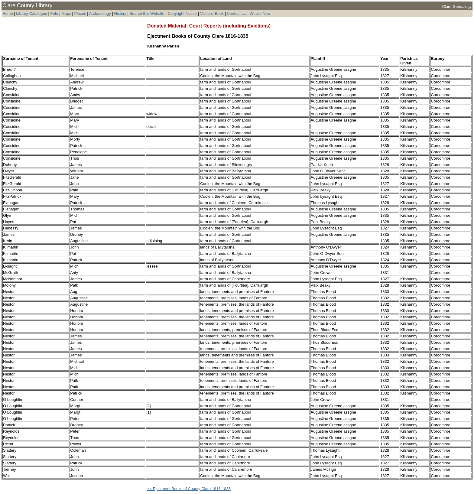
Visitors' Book (212, 13)
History (120, 13)
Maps (66, 13)
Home (7, 13)
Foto (55, 13)
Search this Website (146, 13)
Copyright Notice (181, 13)
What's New (260, 13)
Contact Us (237, 13)
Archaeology (100, 13)
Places (80, 13)
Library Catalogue (31, 13)
